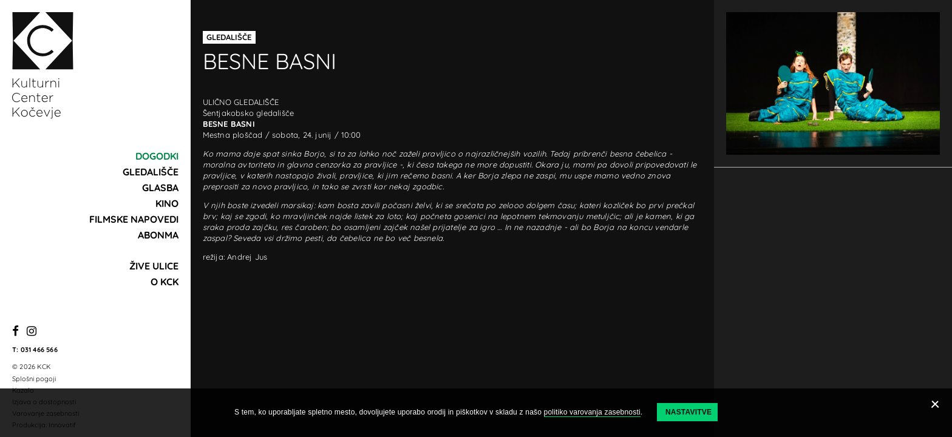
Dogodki (156, 156)
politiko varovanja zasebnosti (592, 412)
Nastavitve (688, 412)
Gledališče (150, 172)
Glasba (160, 187)
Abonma (158, 235)
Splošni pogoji (34, 378)
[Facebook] (15, 331)
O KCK (164, 282)
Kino (166, 203)
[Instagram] (31, 331)
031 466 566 (39, 349)
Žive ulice (153, 266)
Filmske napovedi (133, 219)
